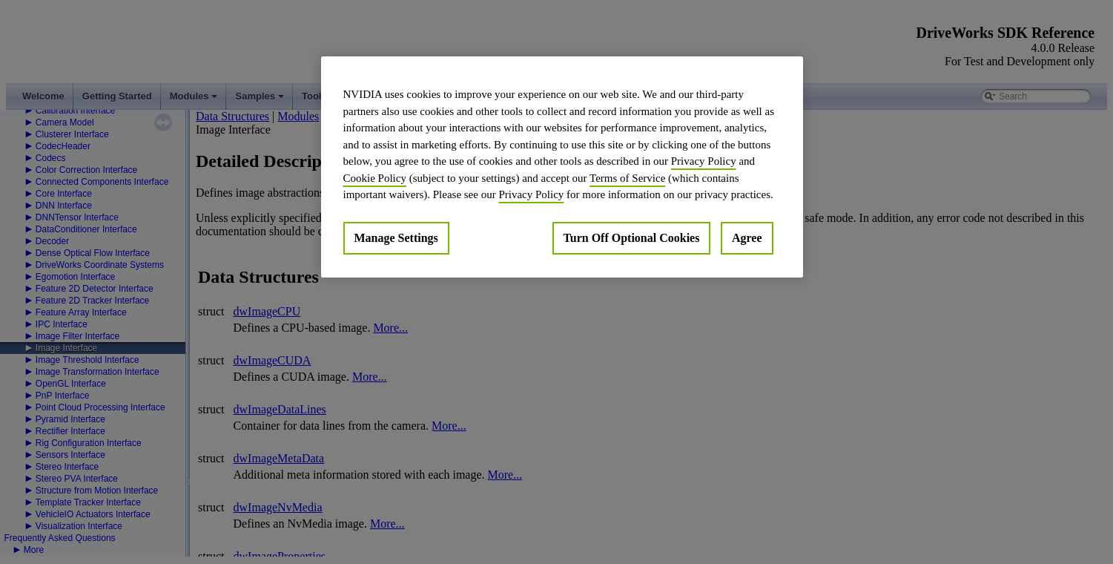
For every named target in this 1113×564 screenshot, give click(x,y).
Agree (747, 238)
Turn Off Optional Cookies (632, 238)
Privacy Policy (703, 161)
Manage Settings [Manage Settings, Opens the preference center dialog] (396, 238)
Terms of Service (627, 178)
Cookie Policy (374, 178)
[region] (562, 167)
